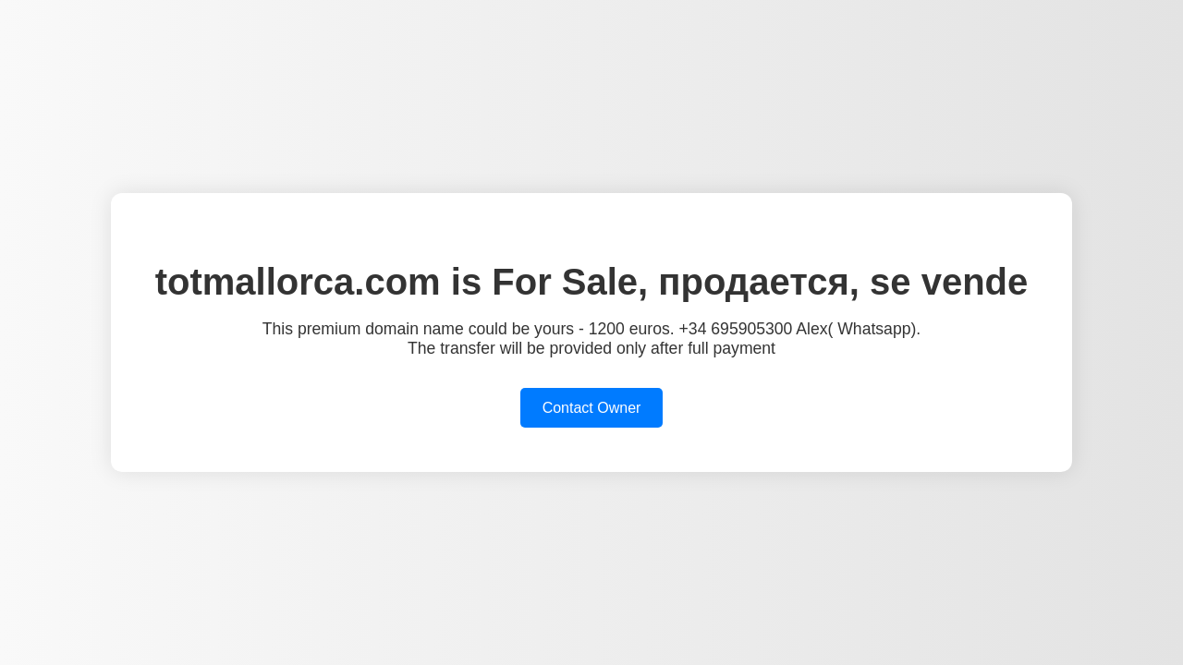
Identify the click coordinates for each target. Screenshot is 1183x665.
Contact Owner (592, 408)
